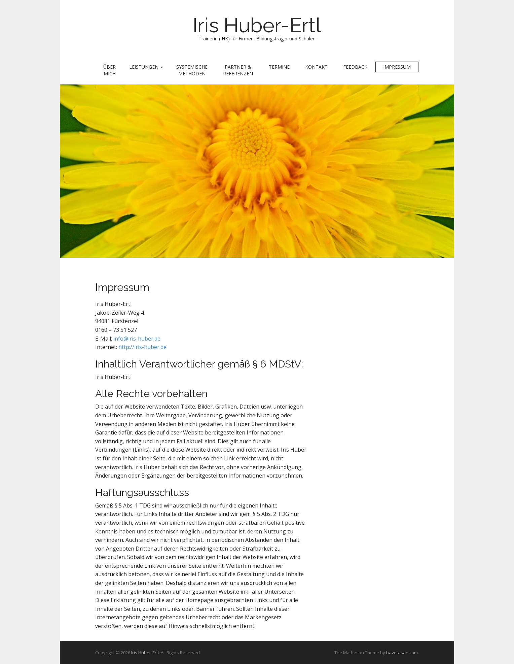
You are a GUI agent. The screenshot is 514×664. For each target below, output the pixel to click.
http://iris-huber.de (142, 347)
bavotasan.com (402, 653)
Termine (279, 67)
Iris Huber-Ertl (257, 25)
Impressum (397, 67)
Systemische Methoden (192, 70)
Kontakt (316, 67)
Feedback (355, 67)
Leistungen (146, 67)
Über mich (109, 70)
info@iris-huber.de (136, 338)
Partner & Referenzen (238, 70)
